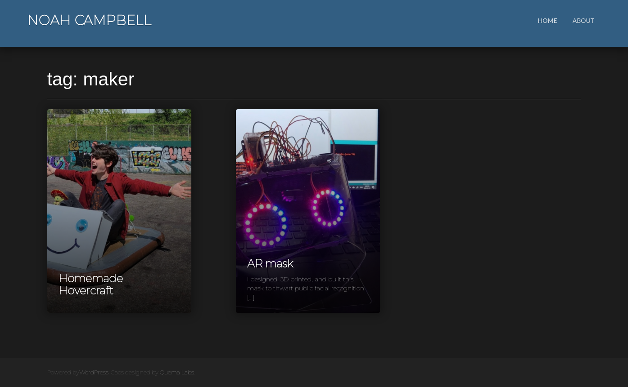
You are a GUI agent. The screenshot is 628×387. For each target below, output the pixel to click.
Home (547, 20)
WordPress (93, 372)
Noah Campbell (89, 20)
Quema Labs (177, 372)
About (583, 20)
